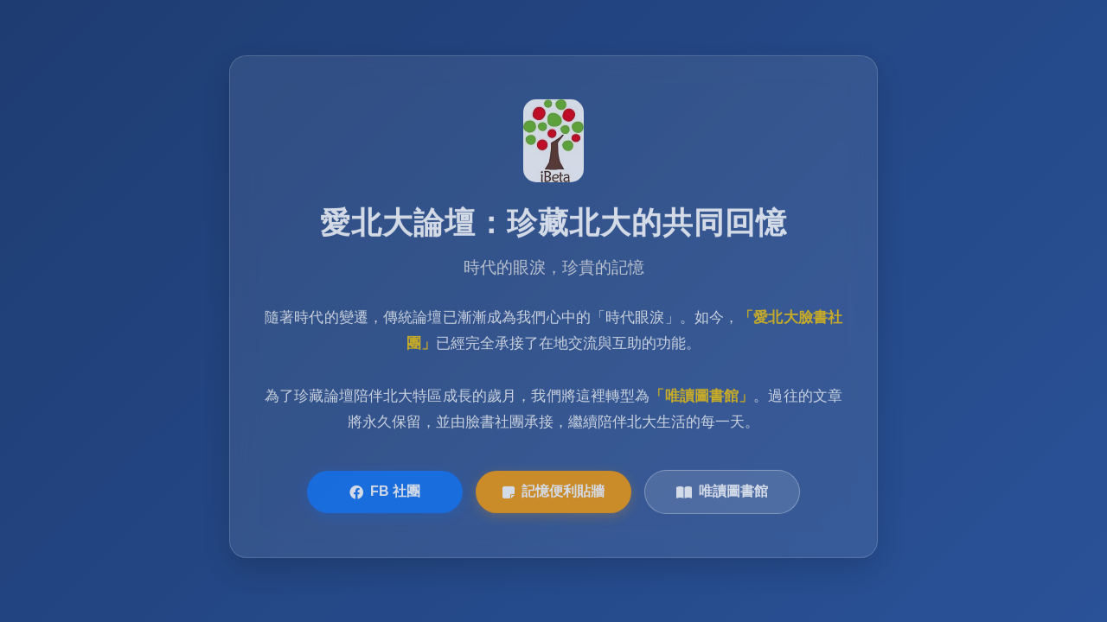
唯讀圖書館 (722, 492)
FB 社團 (384, 492)
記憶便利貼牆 (553, 492)
